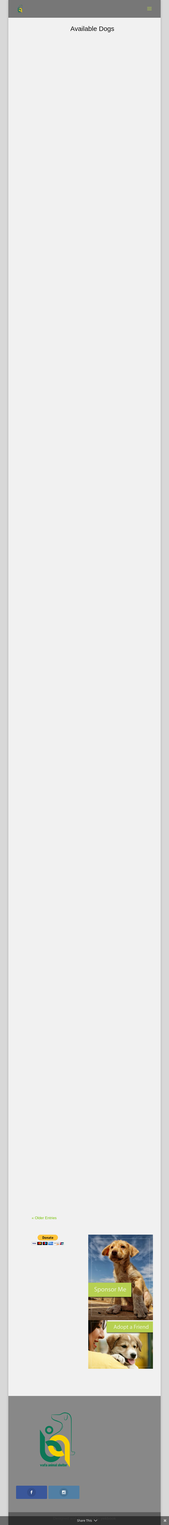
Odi (124, 345)
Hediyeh (60, 1143)
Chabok (60, 897)
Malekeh (124, 1088)
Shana (124, 178)
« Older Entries (44, 1218)
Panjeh (124, 729)
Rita (60, 87)
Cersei (60, 321)
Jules (124, 259)
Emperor (60, 532)
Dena (124, 969)
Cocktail (124, 87)
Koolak (124, 483)
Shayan (60, 413)
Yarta (60, 201)
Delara (124, 849)
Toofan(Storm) (124, 609)
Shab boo (60, 652)
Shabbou (60, 1017)
